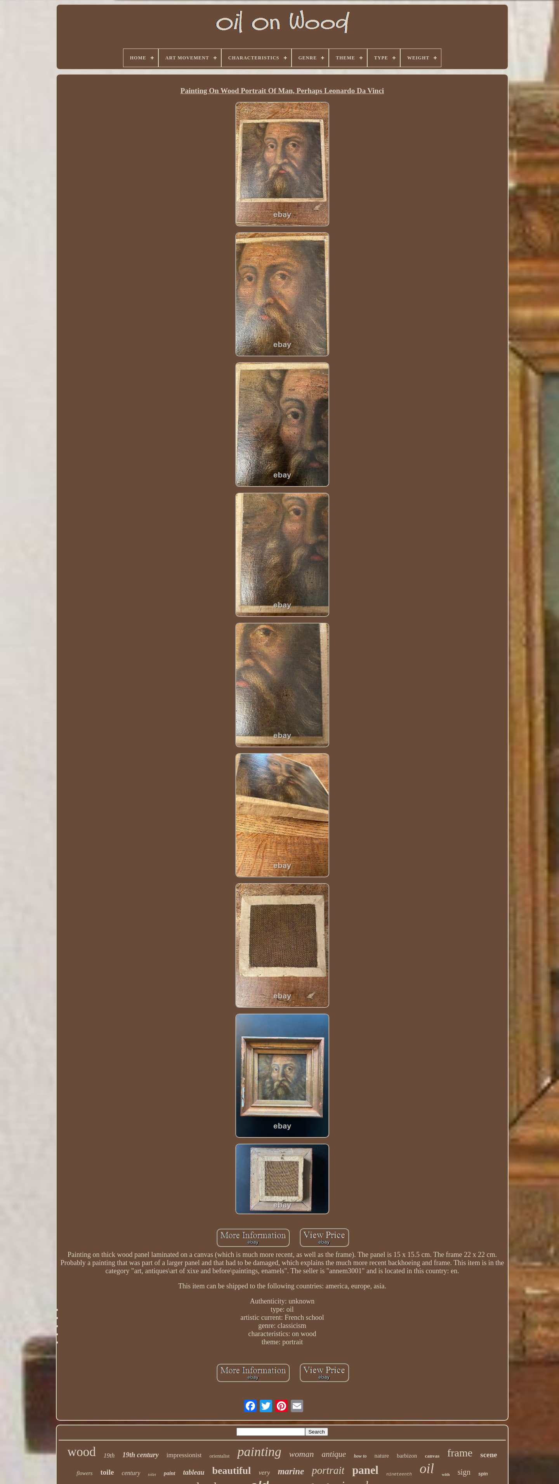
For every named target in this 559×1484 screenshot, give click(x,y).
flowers (84, 1473)
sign (464, 1472)
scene (488, 1455)
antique (333, 1454)
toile (107, 1472)
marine (291, 1471)
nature (381, 1456)
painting (259, 1451)
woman (301, 1454)
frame (459, 1453)
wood (82, 1452)
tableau (194, 1472)
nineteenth (399, 1474)
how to (360, 1456)
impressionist (184, 1455)
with (446, 1474)
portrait (328, 1470)
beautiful (231, 1470)
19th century (140, 1455)
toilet (152, 1474)
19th (109, 1455)
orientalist (219, 1456)
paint (169, 1473)
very (264, 1472)
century (131, 1473)
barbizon (407, 1456)
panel (365, 1470)
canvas (432, 1456)
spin (483, 1474)
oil (427, 1468)
